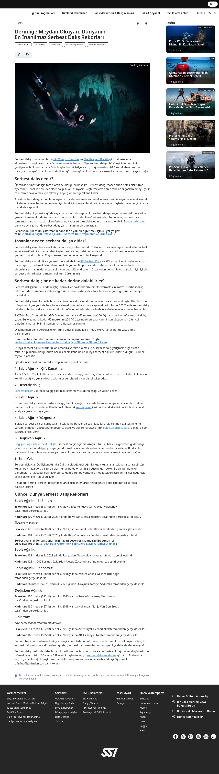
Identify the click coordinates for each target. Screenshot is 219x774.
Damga (120, 703)
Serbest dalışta (24, 391)
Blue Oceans (62, 716)
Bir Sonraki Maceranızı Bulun (194, 711)
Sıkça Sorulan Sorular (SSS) (21, 698)
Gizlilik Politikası (125, 698)
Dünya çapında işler (188, 717)
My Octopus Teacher (66, 159)
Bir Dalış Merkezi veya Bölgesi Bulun (189, 703)
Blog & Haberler (64, 707)
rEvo (142, 721)
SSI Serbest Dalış (91, 261)
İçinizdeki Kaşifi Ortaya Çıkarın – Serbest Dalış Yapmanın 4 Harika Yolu (67, 234)
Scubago (144, 698)
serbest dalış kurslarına (101, 655)
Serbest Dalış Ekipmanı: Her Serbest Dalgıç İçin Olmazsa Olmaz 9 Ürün (61, 342)
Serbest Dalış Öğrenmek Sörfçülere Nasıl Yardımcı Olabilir (77, 543)
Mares (143, 707)
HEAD (143, 730)
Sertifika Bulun (15, 712)
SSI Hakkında (90, 698)
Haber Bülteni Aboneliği (191, 696)
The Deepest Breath (96, 159)
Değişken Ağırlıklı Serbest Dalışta (35, 444)
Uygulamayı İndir (64, 703)
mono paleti (83, 407)
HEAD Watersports (152, 693)
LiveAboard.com (149, 703)
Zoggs (143, 726)
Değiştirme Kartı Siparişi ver (22, 721)
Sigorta (59, 721)
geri (20, 23)
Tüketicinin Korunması (19, 707)
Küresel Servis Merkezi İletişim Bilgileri (28, 703)
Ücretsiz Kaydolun (65, 698)
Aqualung (145, 712)
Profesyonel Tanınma (94, 707)
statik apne (138, 221)
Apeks (143, 716)
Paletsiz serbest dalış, (116, 428)
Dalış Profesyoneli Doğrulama (23, 716)
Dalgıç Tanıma (90, 703)
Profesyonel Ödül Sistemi (97, 712)
